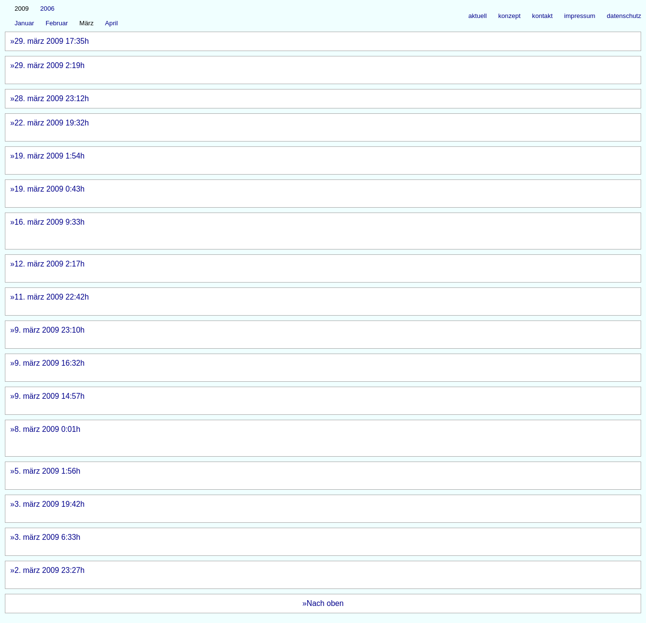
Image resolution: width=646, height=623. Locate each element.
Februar (57, 23)
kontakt (542, 15)
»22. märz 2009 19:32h (314, 127)
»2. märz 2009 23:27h (316, 574)
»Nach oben (323, 603)
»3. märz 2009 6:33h (321, 541)
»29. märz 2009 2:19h (318, 69)
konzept (509, 15)
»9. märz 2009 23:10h (311, 334)
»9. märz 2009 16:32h (312, 367)
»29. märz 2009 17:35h (309, 41)
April (111, 23)
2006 (47, 8)
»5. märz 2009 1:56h (316, 475)
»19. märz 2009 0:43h (318, 193)
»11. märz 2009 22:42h (314, 301)
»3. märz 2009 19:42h (317, 508)
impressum (579, 15)
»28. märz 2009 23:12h (76, 98)
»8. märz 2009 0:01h (317, 438)
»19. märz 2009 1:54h (315, 160)
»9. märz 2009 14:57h (312, 400)
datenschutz (624, 15)
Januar (24, 23)
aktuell (477, 15)
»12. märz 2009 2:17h (322, 268)
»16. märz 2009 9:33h (317, 231)
